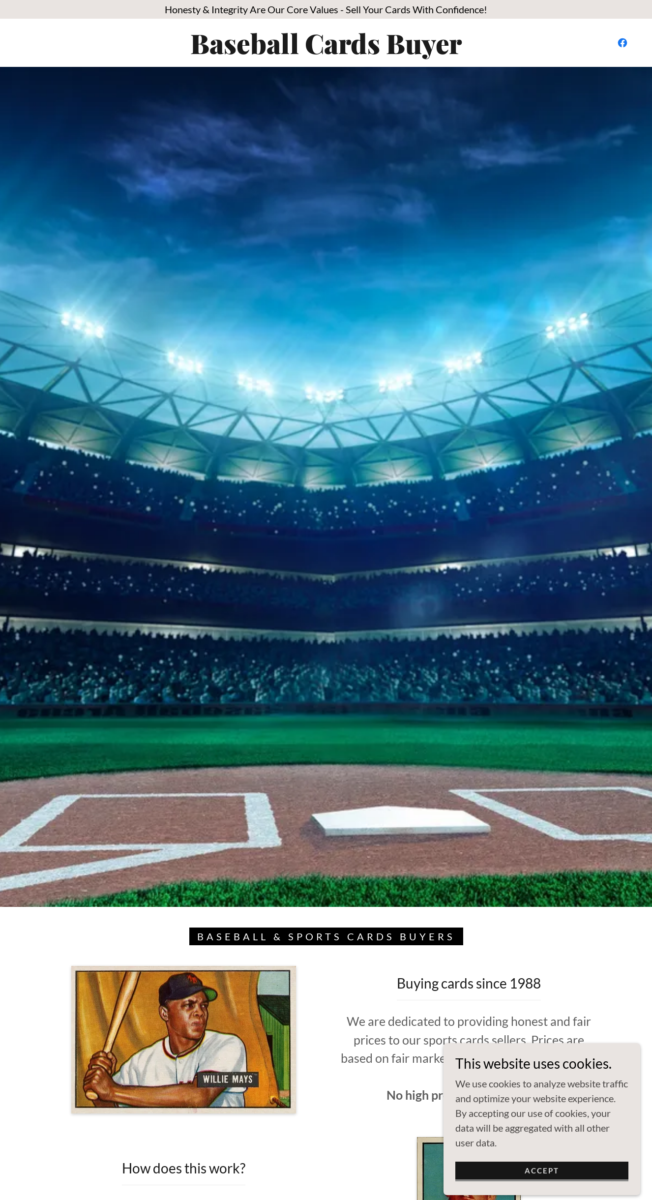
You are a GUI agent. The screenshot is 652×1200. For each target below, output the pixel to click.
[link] (326, 50)
